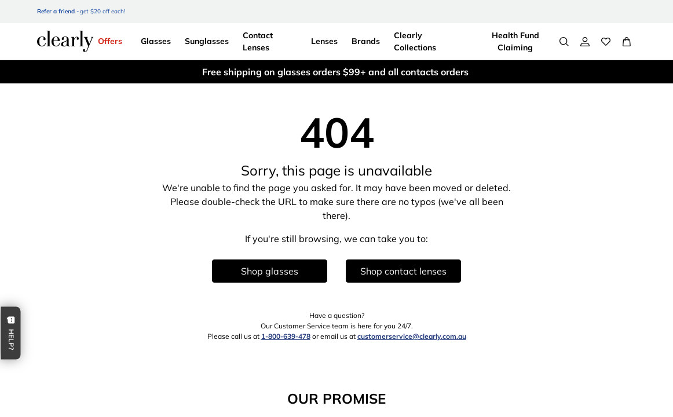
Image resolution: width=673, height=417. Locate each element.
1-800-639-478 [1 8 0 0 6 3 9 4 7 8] (285, 336)
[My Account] (585, 41)
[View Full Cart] (626, 41)
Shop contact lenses (403, 271)
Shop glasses (269, 271)
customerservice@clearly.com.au (411, 336)
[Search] (564, 41)
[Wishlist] (606, 41)
